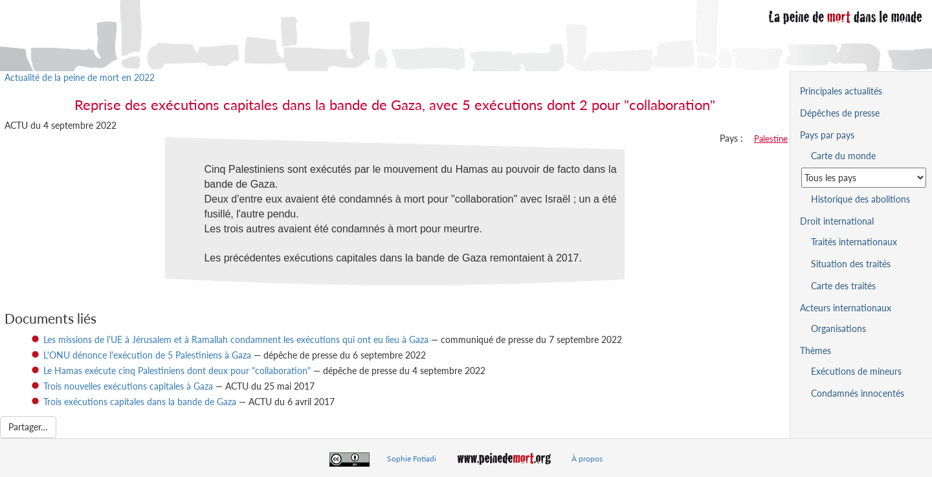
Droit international (837, 221)
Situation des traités (851, 263)
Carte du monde (843, 155)
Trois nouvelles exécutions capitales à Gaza (128, 386)
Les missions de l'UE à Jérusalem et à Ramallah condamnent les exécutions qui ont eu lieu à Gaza (235, 339)
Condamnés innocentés (857, 393)
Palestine (771, 138)
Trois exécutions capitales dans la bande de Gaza (139, 401)
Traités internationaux (854, 241)
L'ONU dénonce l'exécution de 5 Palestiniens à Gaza (147, 355)
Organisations (838, 328)
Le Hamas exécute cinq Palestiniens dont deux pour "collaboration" (177, 370)
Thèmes (815, 350)
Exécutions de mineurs (856, 371)
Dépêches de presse (840, 112)
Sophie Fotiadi (411, 458)
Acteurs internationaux (845, 307)
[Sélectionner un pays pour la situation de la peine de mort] (863, 178)
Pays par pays (827, 134)
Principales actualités (841, 90)
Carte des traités (843, 285)
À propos (587, 458)
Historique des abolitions (860, 199)
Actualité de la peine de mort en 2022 (80, 77)
